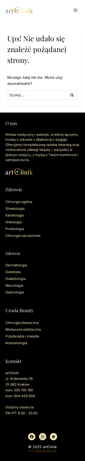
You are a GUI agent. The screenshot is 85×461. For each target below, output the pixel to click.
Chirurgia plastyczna (22, 322)
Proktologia (14, 229)
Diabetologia (15, 279)
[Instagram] (42, 436)
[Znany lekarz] (53, 436)
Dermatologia (16, 265)
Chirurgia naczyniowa (22, 235)
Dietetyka (13, 272)
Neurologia (14, 285)
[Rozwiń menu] (75, 10)
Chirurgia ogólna (18, 202)
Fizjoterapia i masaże (22, 336)
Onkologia (13, 222)
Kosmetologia (16, 343)
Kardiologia (14, 215)
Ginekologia (14, 208)
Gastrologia (14, 292)
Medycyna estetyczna (23, 329)
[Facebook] (31, 436)
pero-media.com (46, 450)
